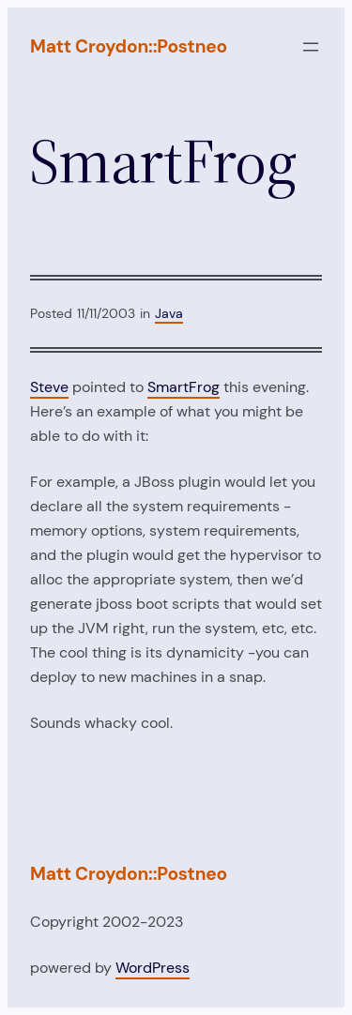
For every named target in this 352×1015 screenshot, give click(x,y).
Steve (49, 387)
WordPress (152, 967)
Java (169, 313)
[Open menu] (310, 47)
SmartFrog (183, 387)
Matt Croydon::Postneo (128, 46)
